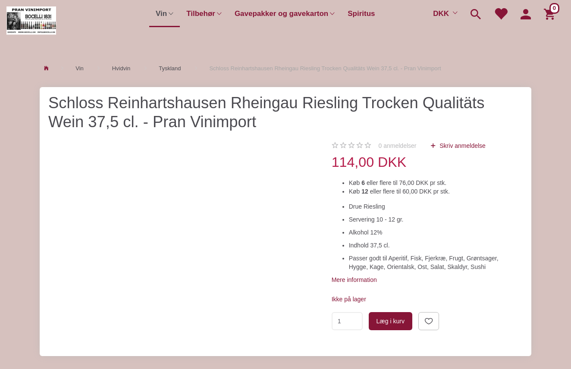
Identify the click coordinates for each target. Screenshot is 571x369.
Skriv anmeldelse (462, 145)
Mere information (354, 279)
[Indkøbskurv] (551, 13)
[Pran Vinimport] (31, 24)
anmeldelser (398, 145)
